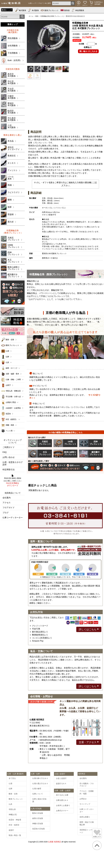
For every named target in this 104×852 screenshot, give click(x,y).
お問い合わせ (9, 457)
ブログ (40, 3)
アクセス (7, 503)
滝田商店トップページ (87, 831)
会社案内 (7, 498)
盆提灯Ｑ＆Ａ (61, 783)
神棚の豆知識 (37, 823)
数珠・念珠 (10, 340)
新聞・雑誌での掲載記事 (87, 823)
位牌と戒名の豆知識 (39, 800)
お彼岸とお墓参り (63, 805)
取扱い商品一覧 (15, 835)
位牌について (37, 794)
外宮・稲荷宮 (14, 825)
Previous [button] (29, 41)
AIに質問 (48, 3)
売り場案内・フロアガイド (87, 784)
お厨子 (8, 385)
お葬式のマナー (62, 811)
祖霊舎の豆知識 (38, 829)
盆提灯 (11, 830)
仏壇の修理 (36, 789)
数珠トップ (7, 10)
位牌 (7, 357)
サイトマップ (85, 804)
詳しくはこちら (89, 629)
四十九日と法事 (62, 795)
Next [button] (67, 41)
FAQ (5, 452)
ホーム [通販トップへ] (31, 16)
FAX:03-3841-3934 (13, 481)
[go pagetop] (96, 845)
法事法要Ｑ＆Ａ (62, 800)
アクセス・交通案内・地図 (87, 792)
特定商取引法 (9, 469)
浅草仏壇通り (85, 817)
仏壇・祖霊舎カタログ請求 (13, 463)
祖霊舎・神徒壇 (15, 820)
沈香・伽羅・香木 (12, 374)
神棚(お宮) (13, 815)
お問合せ (83, 799)
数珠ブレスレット (50, 10)
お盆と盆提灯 (61, 778)
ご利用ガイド (9, 447)
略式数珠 (20, 10)
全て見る (12, 778)
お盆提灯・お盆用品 (13, 408)
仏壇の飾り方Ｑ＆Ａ (40, 778)
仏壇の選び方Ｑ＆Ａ (40, 783)
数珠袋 (65, 10)
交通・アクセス (89, 742)
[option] (48, 41)
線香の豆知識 (37, 818)
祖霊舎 (8, 414)
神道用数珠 (77, 10)
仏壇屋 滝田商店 (54, 842)
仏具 (10, 804)
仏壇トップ (32, 3)
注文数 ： (83, 44)
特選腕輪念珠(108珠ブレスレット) (52, 16)
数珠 (36, 16)
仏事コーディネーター (13, 517)
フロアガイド (9, 507)
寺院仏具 (12, 809)
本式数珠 (33, 10)
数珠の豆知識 (37, 813)
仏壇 (7, 351)
